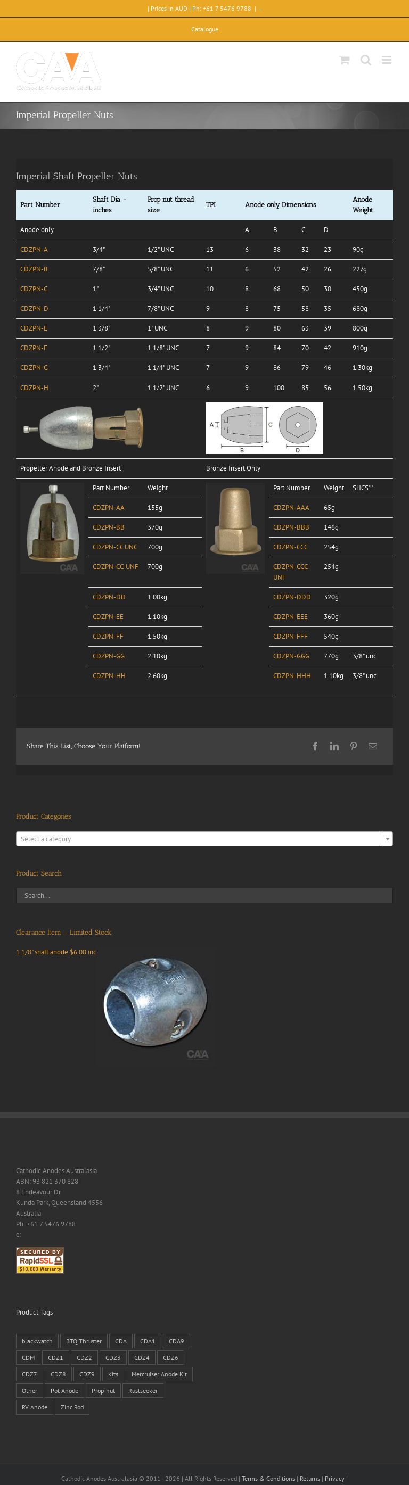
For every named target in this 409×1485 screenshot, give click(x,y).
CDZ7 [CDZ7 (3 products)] (29, 1374)
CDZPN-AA (109, 507)
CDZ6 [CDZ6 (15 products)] (170, 1358)
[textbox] (204, 839)
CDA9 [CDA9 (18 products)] (176, 1341)
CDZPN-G (34, 367)
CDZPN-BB (109, 527)
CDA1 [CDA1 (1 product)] (148, 1341)
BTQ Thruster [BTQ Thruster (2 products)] (84, 1341)
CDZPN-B (34, 269)
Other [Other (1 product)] (29, 1391)
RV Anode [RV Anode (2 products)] (34, 1407)
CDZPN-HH (109, 675)
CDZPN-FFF (290, 636)
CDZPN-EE (108, 616)
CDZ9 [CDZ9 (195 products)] (87, 1374)
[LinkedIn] (334, 746)
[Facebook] (315, 746)
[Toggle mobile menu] (387, 59)
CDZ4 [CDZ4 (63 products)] (142, 1358)
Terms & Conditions (268, 1478)
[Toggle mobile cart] (344, 59)
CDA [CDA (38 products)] (121, 1341)
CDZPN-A (34, 249)
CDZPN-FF (108, 636)
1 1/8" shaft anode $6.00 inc (116, 951)
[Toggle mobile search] (366, 59)
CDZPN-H (34, 387)
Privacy (335, 1478)
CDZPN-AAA (291, 507)
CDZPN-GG (109, 656)
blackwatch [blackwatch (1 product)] (37, 1341)
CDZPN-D (34, 308)
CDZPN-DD (109, 596)
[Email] (372, 746)
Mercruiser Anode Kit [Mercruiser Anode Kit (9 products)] (159, 1374)
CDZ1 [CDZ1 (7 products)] (55, 1358)
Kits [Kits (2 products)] (113, 1374)
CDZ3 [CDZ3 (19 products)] (113, 1358)
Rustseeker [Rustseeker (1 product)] (143, 1391)
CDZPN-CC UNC (115, 546)
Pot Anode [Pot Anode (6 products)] (64, 1391)
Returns (310, 1478)
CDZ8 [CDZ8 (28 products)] (58, 1374)
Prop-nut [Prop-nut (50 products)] (103, 1391)
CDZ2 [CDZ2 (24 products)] (84, 1358)
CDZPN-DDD (292, 596)
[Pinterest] (353, 746)
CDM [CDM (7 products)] (28, 1358)
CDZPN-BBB (291, 527)
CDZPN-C (33, 288)
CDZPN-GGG (291, 656)
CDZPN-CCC (290, 546)
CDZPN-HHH (292, 675)
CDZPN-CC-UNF (115, 566)
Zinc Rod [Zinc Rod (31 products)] (72, 1407)
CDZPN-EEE (290, 616)
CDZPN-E (33, 328)
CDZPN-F (33, 347)
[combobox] (204, 838)
